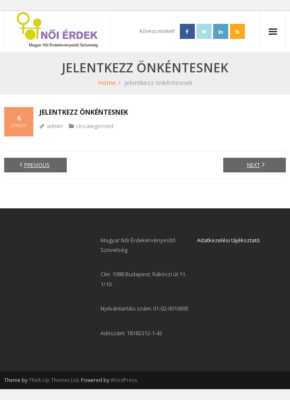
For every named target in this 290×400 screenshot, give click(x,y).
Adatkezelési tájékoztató (228, 240)
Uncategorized (94, 126)
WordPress (124, 380)
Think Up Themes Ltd (53, 380)
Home (107, 82)
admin (55, 126)
